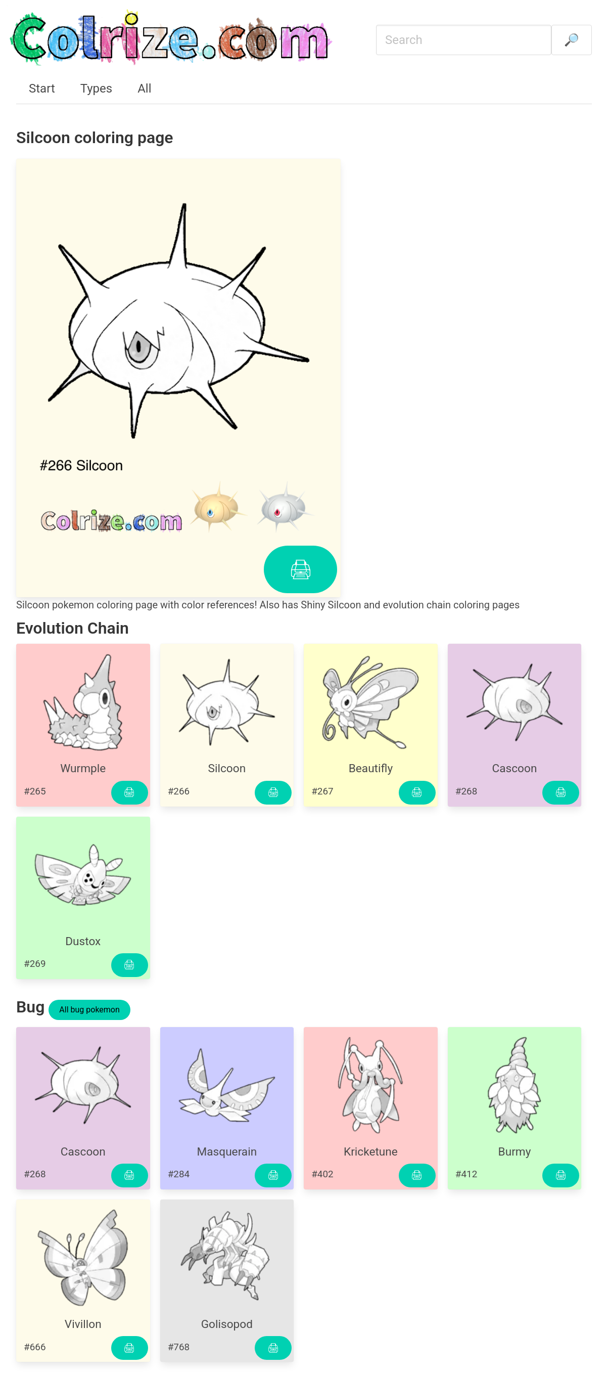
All (144, 88)
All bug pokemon (89, 1009)
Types (96, 88)
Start (42, 88)
